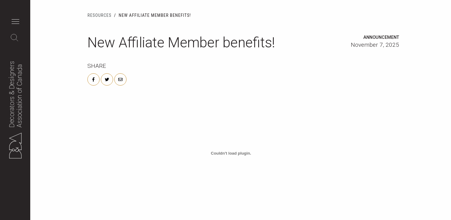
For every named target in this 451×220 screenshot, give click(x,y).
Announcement (381, 37)
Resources (99, 15)
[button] (17, 22)
